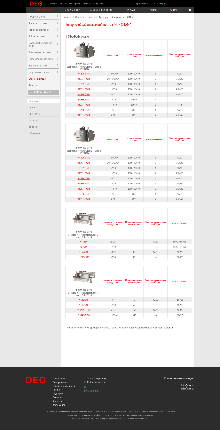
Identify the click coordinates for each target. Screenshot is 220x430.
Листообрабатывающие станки (40, 44)
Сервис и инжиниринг (64, 386)
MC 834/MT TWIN (83, 315)
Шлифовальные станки (40, 52)
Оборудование (60, 382)
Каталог (68, 17)
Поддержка (74, 3)
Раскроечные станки (39, 30)
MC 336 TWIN (84, 115)
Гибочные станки (37, 36)
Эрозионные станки (38, 65)
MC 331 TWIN (84, 89)
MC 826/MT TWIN (83, 310)
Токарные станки (37, 16)
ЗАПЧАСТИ (131, 9)
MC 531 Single (84, 168)
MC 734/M (84, 246)
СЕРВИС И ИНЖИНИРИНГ (102, 9)
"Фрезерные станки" (163, 327)
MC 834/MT (84, 304)
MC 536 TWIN (84, 199)
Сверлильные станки (39, 72)
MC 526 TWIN (84, 162)
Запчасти (33, 85)
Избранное (99, 3)
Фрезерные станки (85, 17)
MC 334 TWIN (84, 104)
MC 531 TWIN (84, 173)
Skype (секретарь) (95, 378)
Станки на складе (37, 79)
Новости (53, 3)
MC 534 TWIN (84, 188)
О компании (59, 378)
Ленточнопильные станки (41, 59)
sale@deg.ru (159, 3)
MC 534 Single (84, 183)
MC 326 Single (84, 73)
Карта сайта (59, 404)
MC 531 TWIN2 (84, 178)
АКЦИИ (153, 9)
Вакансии (86, 3)
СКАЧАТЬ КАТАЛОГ (43, 92)
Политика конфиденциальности (133, 418)
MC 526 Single (84, 157)
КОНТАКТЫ (175, 9)
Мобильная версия (95, 382)
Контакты (57, 401)
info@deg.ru (187, 385)
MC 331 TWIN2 (84, 94)
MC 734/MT (84, 257)
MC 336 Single (84, 109)
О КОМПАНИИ (72, 9)
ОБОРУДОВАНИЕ (43, 9)
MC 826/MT (84, 299)
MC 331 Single (84, 84)
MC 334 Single (84, 99)
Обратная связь (139, 3)
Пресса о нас (35, 113)
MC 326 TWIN (84, 78)
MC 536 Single (84, 194)
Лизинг (63, 3)
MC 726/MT (84, 252)
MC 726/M (84, 241)
